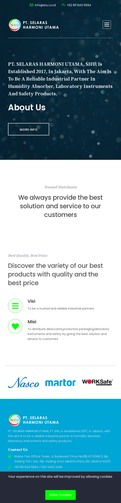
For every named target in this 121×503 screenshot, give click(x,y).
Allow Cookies (60, 495)
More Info (29, 130)
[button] (107, 25)
